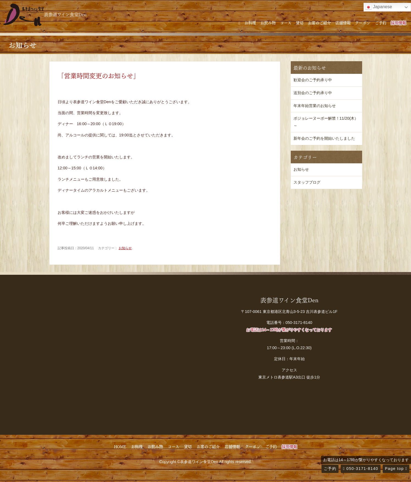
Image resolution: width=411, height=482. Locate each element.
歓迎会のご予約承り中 (312, 80)
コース (285, 22)
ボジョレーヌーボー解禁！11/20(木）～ (326, 122)
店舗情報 (343, 22)
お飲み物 (268, 22)
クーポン (362, 22)
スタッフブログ (306, 182)
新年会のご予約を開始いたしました (324, 138)
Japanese (378, 7)
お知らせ (125, 248)
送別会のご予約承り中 (312, 93)
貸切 (299, 22)
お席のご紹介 (319, 22)
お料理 (250, 22)
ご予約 (380, 22)
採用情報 (398, 22)
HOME (120, 446)
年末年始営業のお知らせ (314, 105)
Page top (396, 468)
